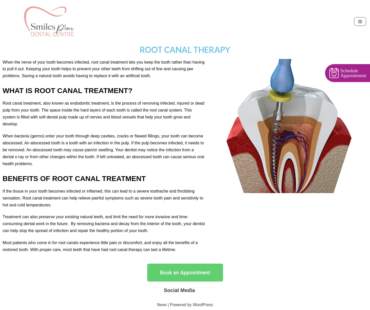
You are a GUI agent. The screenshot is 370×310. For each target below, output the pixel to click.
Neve (161, 305)
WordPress (203, 305)
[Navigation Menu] (360, 21)
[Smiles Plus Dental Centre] (49, 21)
